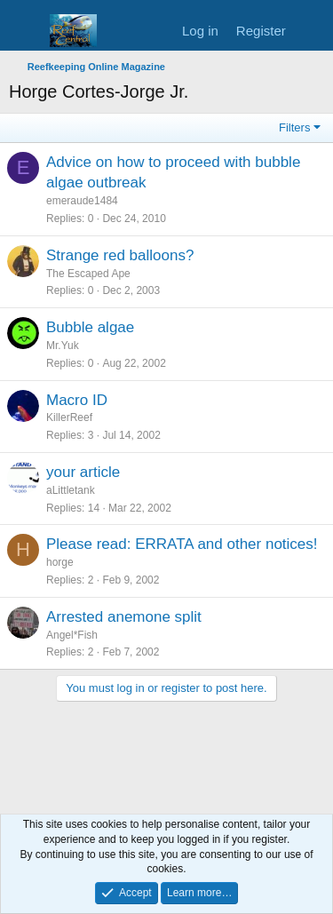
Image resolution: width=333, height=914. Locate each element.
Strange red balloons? (120, 255)
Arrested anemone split (124, 616)
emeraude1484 (82, 201)
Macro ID (76, 400)
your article (83, 472)
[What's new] (312, 30)
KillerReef (69, 417)
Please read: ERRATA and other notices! (182, 544)
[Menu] (24, 31)
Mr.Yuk (62, 345)
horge (60, 562)
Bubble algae (90, 327)
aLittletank (70, 490)
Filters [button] (294, 127)
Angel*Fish (72, 635)
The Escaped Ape (88, 273)
